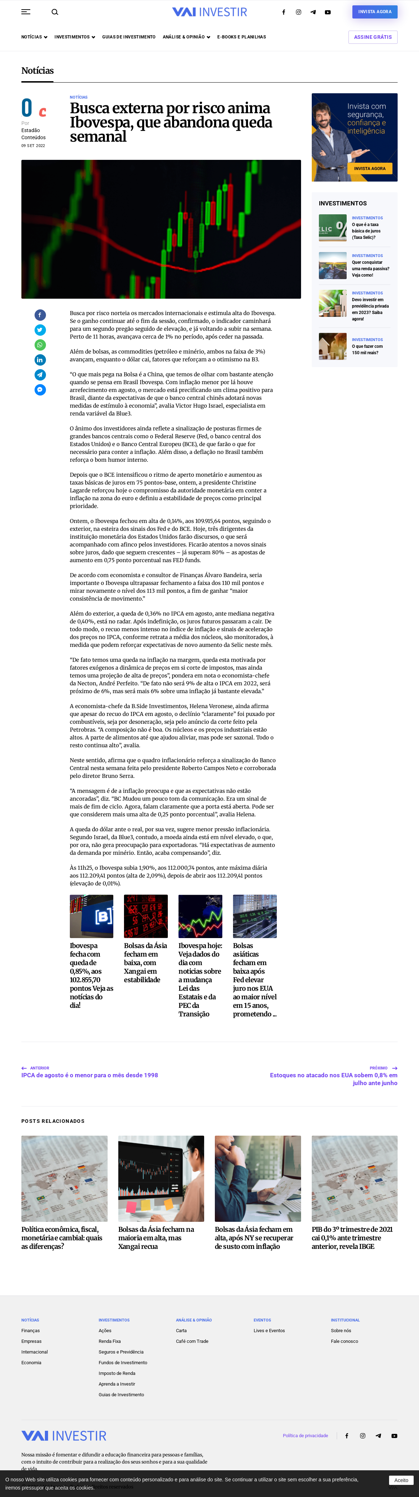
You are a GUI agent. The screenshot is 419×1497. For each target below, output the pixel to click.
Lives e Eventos (269, 1322)
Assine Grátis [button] (373, 37)
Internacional (34, 1343)
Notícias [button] (34, 37)
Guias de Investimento (121, 1386)
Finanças (30, 1322)
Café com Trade (192, 1332)
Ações (105, 1322)
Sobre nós (341, 1322)
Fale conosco (344, 1332)
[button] (25, 11)
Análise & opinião (186, 37)
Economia (31, 1354)
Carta (181, 1322)
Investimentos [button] (75, 37)
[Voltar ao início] (209, 11)
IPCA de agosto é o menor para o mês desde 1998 (89, 1065)
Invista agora (375, 11)
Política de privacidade (305, 1427)
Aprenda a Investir (117, 1375)
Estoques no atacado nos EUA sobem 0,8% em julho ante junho (334, 1065)
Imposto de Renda (117, 1364)
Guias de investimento (129, 37)
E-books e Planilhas (241, 37)
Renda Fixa (110, 1332)
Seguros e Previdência (121, 1343)
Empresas (31, 1332)
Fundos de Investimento (123, 1354)
